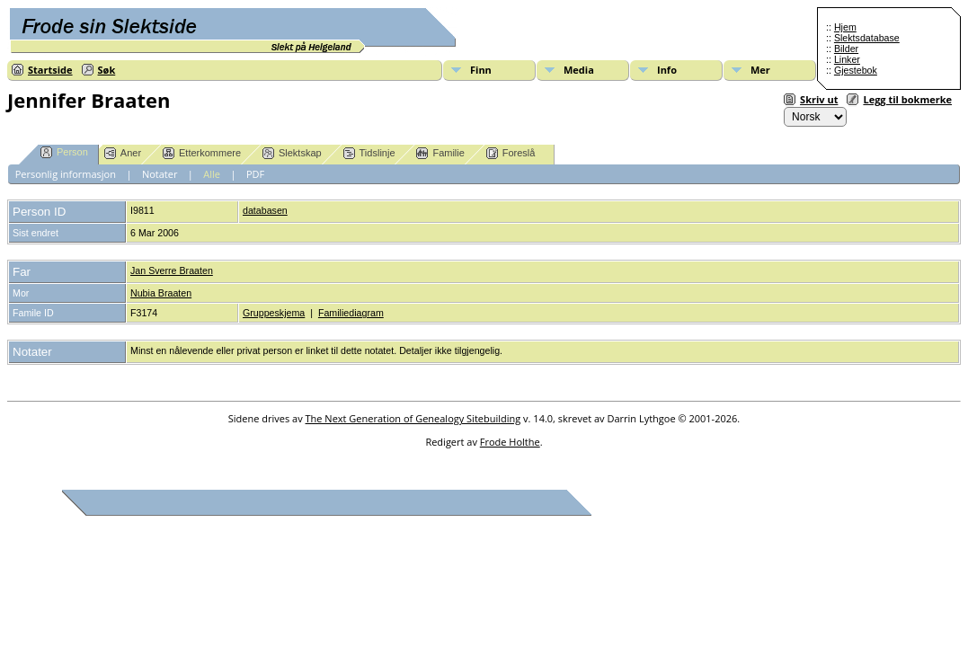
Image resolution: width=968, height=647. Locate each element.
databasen (265, 210)
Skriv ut (819, 99)
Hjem (845, 27)
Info (667, 69)
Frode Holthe (510, 441)
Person (64, 152)
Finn (481, 69)
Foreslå (511, 153)
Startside (50, 69)
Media (579, 69)
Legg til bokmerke (907, 99)
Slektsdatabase (867, 37)
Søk (107, 69)
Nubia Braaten (160, 293)
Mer (760, 69)
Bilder (846, 48)
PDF (255, 174)
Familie (440, 153)
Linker (847, 59)
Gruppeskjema (274, 312)
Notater (160, 174)
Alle (211, 174)
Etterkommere (202, 153)
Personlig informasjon (65, 174)
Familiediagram (351, 312)
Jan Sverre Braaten (171, 270)
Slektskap (292, 153)
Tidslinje (369, 153)
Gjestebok (855, 70)
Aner (122, 153)
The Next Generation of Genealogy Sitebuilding (413, 418)
